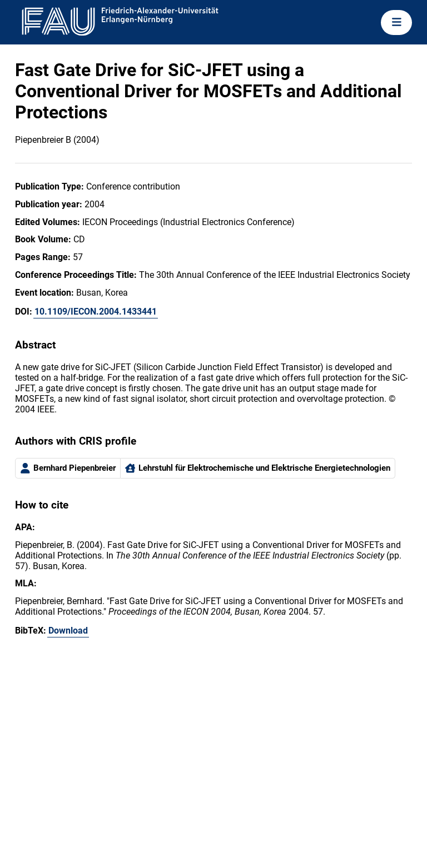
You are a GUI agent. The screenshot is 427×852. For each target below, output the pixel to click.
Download (68, 630)
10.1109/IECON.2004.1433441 (95, 311)
